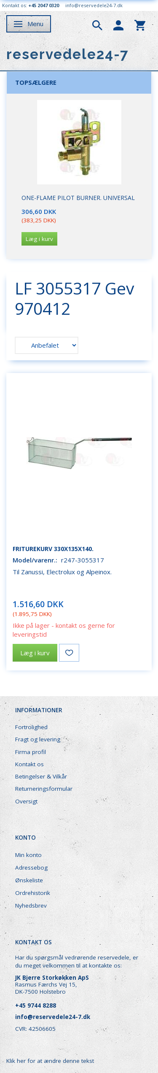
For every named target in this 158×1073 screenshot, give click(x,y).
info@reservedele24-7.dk (94, 5)
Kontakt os (29, 764)
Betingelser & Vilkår (41, 776)
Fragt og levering (37, 739)
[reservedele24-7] (67, 54)
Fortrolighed (31, 727)
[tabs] (97, 24)
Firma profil (30, 752)
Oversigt (26, 801)
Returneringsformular (43, 788)
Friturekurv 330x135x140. (53, 549)
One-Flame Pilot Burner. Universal (78, 198)
